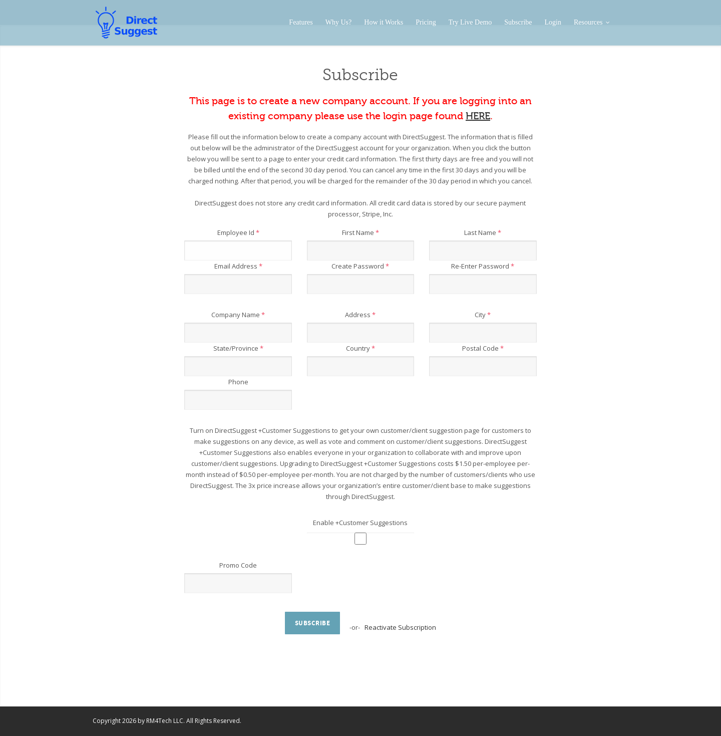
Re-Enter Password (482, 266)
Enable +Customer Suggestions (360, 522)
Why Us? (338, 22)
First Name (360, 232)
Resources (591, 22)
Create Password (360, 266)
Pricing (426, 22)
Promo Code (238, 565)
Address (360, 314)
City (483, 314)
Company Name (238, 314)
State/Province (238, 348)
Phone (238, 381)
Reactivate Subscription (400, 627)
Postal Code (483, 348)
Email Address (238, 266)
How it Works (383, 22)
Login (553, 22)
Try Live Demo (470, 22)
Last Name (482, 232)
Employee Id (238, 232)
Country (360, 348)
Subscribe (518, 22)
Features (300, 22)
